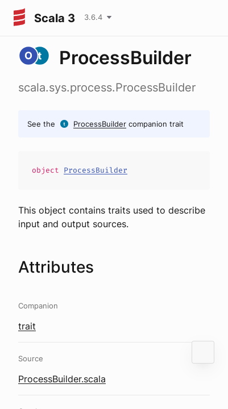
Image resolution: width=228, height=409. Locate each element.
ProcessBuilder (99, 123)
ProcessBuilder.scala (62, 379)
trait (27, 326)
